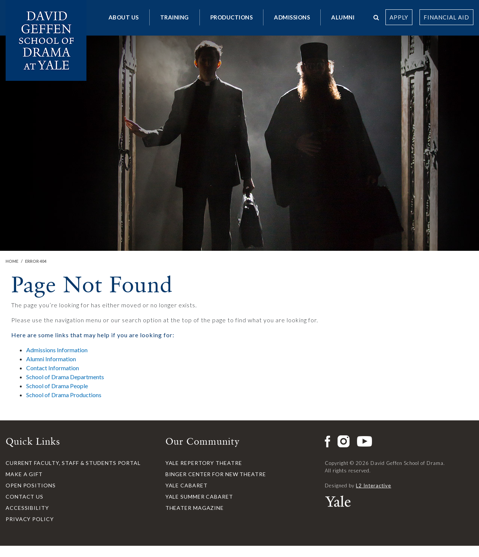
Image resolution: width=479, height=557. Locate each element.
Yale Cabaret (186, 485)
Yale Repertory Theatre (203, 463)
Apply (399, 17)
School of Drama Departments (65, 376)
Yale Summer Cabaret (199, 496)
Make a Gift (24, 474)
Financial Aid (446, 17)
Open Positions (31, 485)
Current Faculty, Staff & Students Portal (73, 463)
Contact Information (52, 367)
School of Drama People (57, 385)
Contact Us (24, 496)
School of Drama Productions (63, 394)
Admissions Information (57, 349)
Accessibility (27, 508)
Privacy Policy (30, 519)
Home (12, 261)
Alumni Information (51, 358)
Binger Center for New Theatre (215, 474)
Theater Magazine (194, 508)
